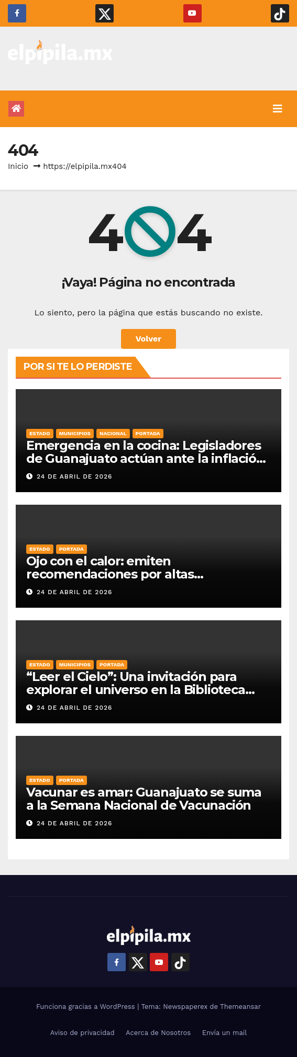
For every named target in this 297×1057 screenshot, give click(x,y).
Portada (148, 433)
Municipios (75, 433)
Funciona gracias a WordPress (86, 1006)
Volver (149, 339)
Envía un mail (224, 1033)
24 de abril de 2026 (74, 476)
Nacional (113, 433)
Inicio (18, 166)
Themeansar (240, 1006)
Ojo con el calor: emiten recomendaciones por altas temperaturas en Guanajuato (115, 574)
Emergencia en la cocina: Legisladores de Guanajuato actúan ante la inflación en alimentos (145, 458)
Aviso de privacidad (82, 1033)
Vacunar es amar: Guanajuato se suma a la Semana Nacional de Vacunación (143, 799)
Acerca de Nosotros (158, 1033)
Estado (39, 433)
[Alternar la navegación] (277, 109)
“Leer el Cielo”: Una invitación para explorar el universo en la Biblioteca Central (135, 689)
